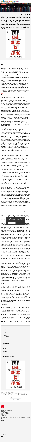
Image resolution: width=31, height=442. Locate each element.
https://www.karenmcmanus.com (9, 323)
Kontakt (2, 428)
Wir (1, 421)
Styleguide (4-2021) (4, 434)
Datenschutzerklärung (4, 430)
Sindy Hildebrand (5, 8)
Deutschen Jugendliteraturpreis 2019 (9, 287)
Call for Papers (3, 433)
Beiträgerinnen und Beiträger (5, 422)
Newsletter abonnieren (4, 426)
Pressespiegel (3, 424)
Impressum (2, 429)
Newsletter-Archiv (3, 425)
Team (1, 423)
